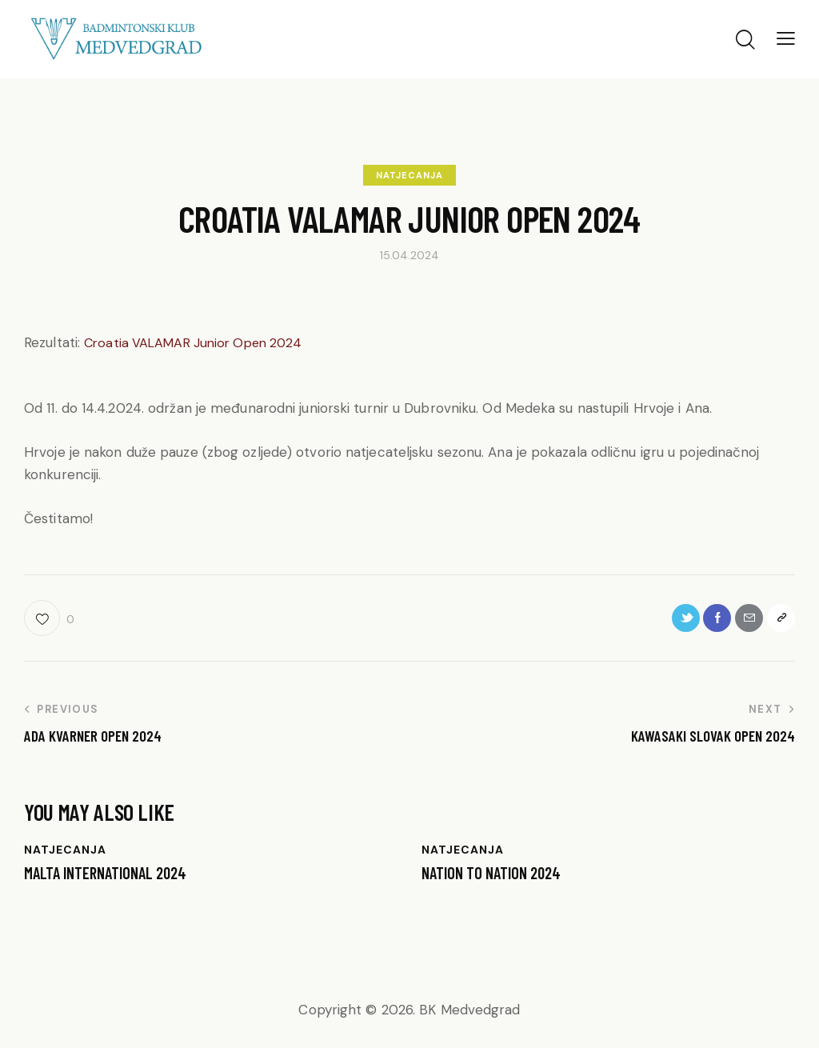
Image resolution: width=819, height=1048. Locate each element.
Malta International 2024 (112, 878)
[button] (786, 38)
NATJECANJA (409, 175)
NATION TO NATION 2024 (496, 878)
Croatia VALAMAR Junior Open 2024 (199, 342)
